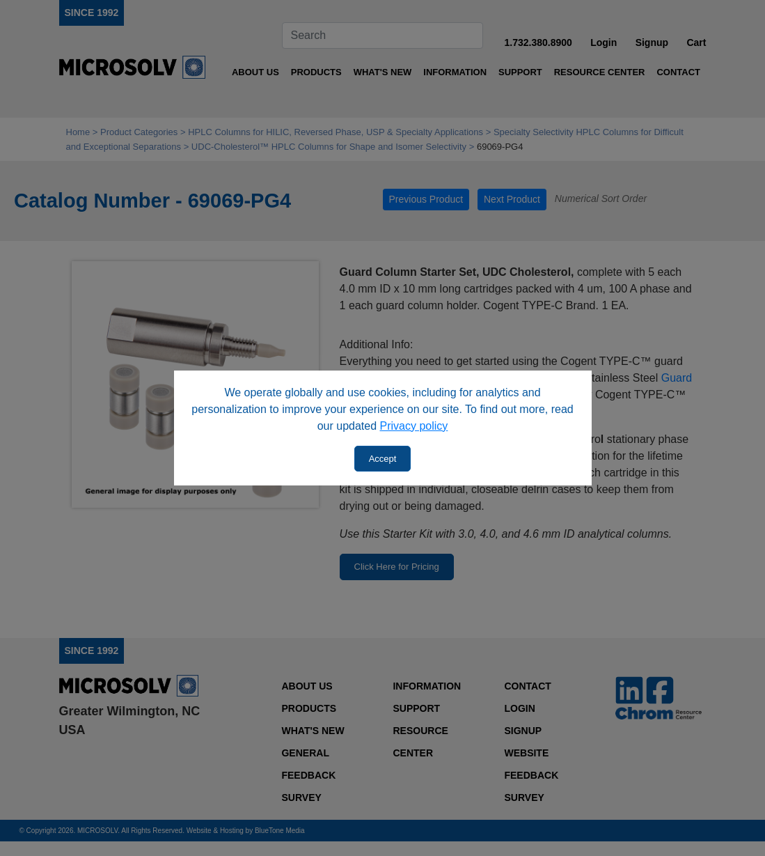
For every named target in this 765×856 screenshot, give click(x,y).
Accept (383, 458)
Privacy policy (414, 426)
